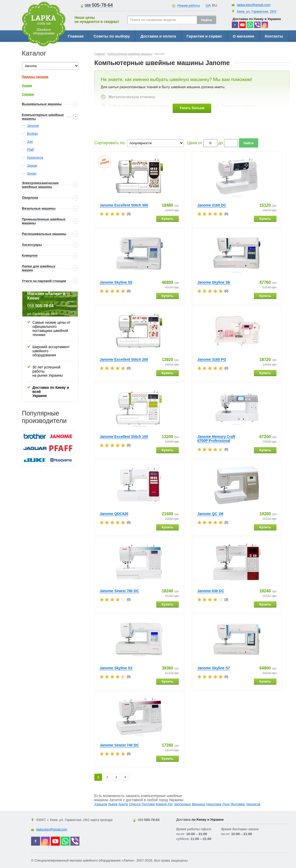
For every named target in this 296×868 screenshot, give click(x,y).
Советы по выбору (112, 36)
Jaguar (32, 165)
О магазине (243, 36)
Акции (27, 85)
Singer (32, 173)
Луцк (225, 804)
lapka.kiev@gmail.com (253, 5)
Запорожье (182, 804)
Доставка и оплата (158, 36)
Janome (33, 126)
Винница (198, 804)
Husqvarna (35, 157)
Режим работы (188, 5)
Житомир (238, 804)
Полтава (148, 804)
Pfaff (30, 149)
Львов (112, 804)
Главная (76, 36)
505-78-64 (99, 5)
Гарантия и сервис (204, 36)
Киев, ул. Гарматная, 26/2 (256, 11)
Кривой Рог (164, 804)
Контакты (274, 36)
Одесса (135, 804)
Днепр (123, 804)
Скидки (28, 94)
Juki (30, 141)
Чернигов (253, 804)
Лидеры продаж (35, 77)
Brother (32, 133)
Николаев (213, 804)
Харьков (100, 804)
